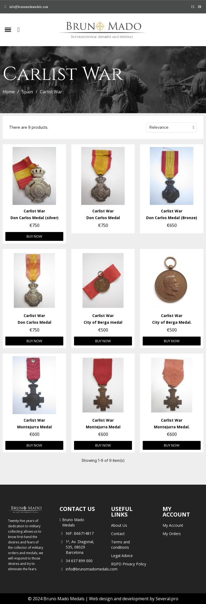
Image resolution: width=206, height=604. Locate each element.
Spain (27, 91)
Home (9, 91)
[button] (18, 30)
